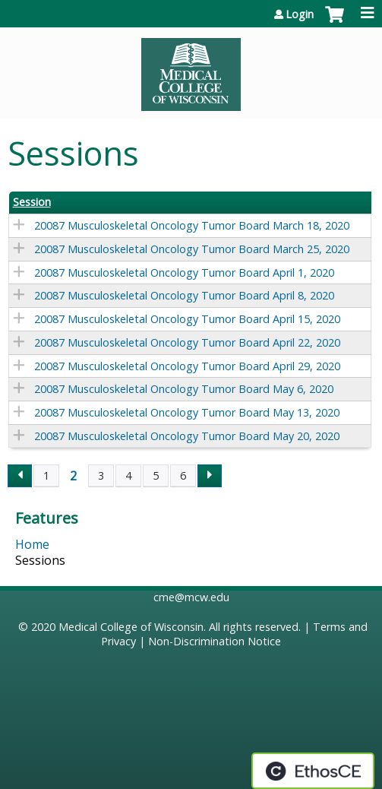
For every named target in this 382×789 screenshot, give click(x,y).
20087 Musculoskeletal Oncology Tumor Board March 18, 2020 (191, 225)
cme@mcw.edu (191, 597)
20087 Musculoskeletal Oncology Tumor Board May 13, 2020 (186, 412)
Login (300, 14)
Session (32, 202)
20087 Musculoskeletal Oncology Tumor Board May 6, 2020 (183, 389)
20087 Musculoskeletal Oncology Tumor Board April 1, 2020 (184, 272)
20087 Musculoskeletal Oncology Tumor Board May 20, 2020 (186, 436)
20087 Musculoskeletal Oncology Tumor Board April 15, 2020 (187, 319)
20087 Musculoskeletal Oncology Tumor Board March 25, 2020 (191, 249)
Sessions (40, 560)
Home (32, 544)
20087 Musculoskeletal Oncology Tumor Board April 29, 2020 (187, 366)
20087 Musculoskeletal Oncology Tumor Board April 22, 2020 (187, 342)
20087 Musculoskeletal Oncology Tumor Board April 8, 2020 (184, 295)
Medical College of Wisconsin (131, 626)
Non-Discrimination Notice (214, 641)
